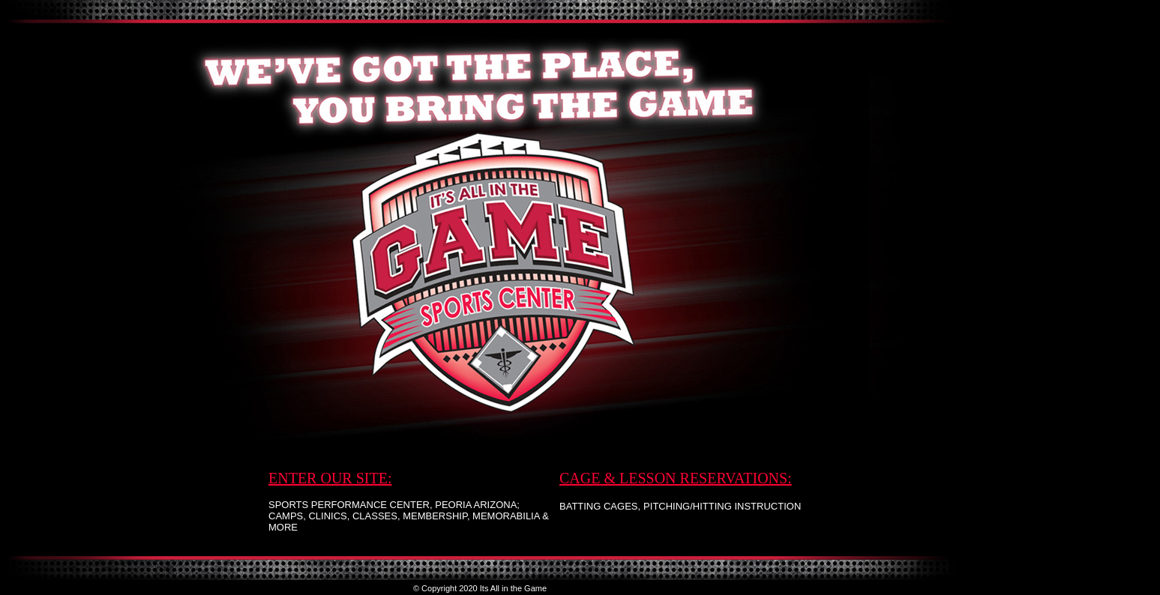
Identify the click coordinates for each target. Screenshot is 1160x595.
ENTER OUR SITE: (329, 478)
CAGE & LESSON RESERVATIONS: (675, 478)
